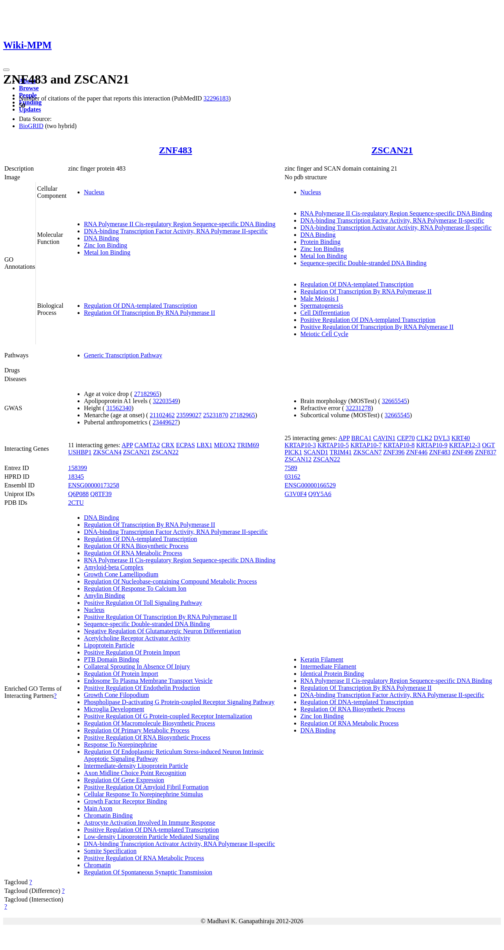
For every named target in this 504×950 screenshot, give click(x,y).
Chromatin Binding (108, 815)
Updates (30, 109)
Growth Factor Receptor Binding (125, 801)
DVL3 (442, 438)
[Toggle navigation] (6, 70)
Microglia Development (114, 709)
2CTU (76, 502)
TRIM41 (341, 452)
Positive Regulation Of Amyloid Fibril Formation (146, 787)
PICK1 (293, 452)
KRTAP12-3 (465, 445)
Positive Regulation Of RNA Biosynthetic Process (147, 737)
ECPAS (185, 445)
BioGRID (31, 126)
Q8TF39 (100, 494)
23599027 (189, 415)
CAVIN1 (384, 438)
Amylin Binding (104, 595)
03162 (292, 476)
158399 (77, 468)
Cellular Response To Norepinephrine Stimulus (143, 794)
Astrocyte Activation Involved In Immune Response (149, 822)
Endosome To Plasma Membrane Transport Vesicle (148, 680)
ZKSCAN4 (107, 452)
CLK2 (424, 438)
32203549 (165, 401)
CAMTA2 (147, 445)
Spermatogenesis (321, 305)
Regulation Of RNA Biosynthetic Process (136, 546)
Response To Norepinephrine (120, 744)
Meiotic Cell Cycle (324, 334)
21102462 (162, 415)
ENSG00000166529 (310, 485)
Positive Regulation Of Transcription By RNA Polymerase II (377, 326)
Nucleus (94, 192)
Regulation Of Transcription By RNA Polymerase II (149, 312)
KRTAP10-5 (333, 445)
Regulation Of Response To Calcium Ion (135, 588)
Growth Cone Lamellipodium (121, 574)
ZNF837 (485, 452)
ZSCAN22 (165, 452)
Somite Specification (110, 851)
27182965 (146, 393)
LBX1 (204, 445)
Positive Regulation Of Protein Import (132, 652)
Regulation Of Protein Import (121, 673)
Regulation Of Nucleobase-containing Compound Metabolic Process (170, 581)
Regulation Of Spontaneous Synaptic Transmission (148, 872)
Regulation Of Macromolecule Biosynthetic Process (149, 723)
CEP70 (406, 438)
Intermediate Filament (328, 666)
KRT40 (460, 438)
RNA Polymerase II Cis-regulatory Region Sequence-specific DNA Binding (180, 224)
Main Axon (98, 808)
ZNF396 (393, 452)
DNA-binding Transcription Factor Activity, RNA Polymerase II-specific (176, 231)
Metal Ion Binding (107, 252)
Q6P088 (78, 494)
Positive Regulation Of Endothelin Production (142, 687)
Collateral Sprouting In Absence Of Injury (137, 666)
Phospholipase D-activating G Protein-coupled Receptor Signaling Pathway (179, 702)
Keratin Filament (321, 659)
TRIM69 (248, 445)
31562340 (119, 408)
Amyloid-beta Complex (114, 567)
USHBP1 (80, 452)
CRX (167, 445)
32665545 (394, 401)
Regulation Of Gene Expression (124, 780)
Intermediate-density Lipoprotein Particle (136, 765)
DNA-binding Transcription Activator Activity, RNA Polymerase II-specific (396, 227)
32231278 (358, 408)
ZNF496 (462, 452)
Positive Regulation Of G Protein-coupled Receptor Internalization (168, 716)
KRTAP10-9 (432, 445)
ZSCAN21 (392, 150)
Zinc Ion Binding (105, 245)
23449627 (165, 422)
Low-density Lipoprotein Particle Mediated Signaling (151, 836)
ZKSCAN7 (367, 452)
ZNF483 (175, 150)
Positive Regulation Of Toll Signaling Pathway (143, 602)
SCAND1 (316, 452)
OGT (488, 445)
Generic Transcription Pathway (123, 355)
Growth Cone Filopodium (116, 695)
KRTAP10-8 (399, 445)
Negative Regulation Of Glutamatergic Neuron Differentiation (162, 631)
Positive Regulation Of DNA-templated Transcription (367, 319)
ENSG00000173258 (93, 485)
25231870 (215, 415)
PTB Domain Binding (111, 659)
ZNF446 (417, 452)
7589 (291, 468)
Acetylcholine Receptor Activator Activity (137, 638)
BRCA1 (361, 438)
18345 (76, 476)
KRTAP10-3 (300, 445)
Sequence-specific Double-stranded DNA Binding (363, 263)
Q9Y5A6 (320, 494)
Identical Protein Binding (332, 673)
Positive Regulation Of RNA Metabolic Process (144, 858)
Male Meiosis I (319, 298)
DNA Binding (101, 238)
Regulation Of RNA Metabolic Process (133, 553)
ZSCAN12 (298, 459)
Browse (29, 88)
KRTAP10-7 (366, 445)
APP (127, 445)
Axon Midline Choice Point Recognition (135, 773)
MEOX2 (224, 445)
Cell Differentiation (325, 312)
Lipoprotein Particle (109, 645)
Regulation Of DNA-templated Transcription (140, 305)
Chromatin (97, 865)
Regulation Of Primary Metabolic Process (136, 730)
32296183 (216, 98)
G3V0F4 (296, 494)
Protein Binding (320, 241)
